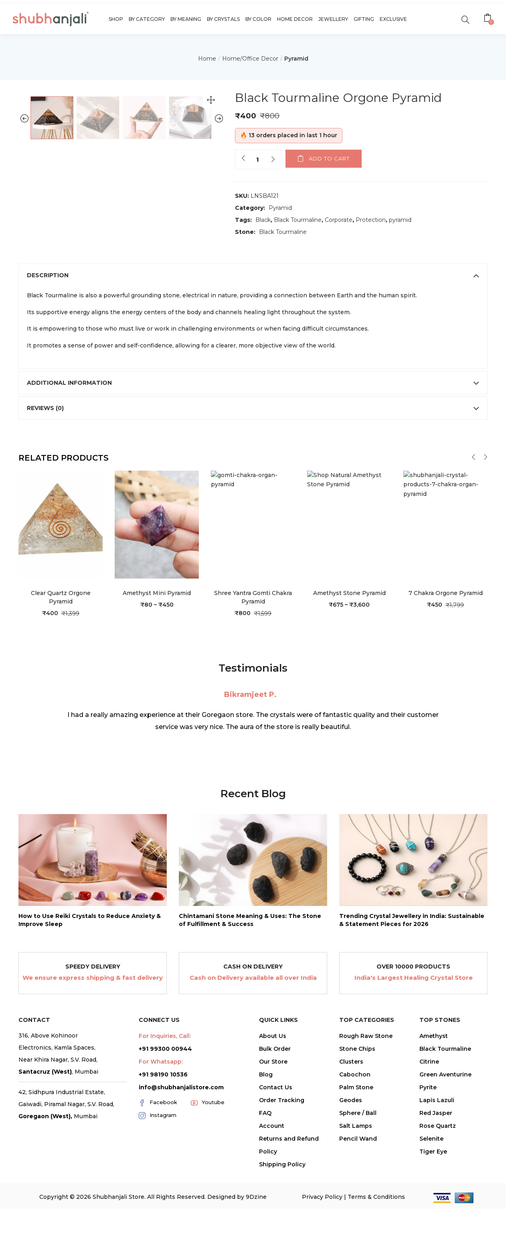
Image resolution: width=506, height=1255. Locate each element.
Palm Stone (356, 1181)
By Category (147, 19)
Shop (116, 19)
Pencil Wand (358, 1233)
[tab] (253, 370)
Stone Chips (357, 1143)
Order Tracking (281, 1194)
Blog (266, 1168)
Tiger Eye (433, 1245)
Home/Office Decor (250, 58)
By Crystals (223, 19)
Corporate (338, 219)
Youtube (208, 1196)
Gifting (364, 19)
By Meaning (185, 19)
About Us (272, 1130)
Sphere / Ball (357, 1207)
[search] (465, 19)
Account (271, 1220)
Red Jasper (435, 1207)
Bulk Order (275, 1143)
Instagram (157, 1209)
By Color (258, 19)
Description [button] (253, 370)
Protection (371, 219)
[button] (489, 19)
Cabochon (354, 1168)
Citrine (429, 1156)
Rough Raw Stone (366, 1130)
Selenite (431, 1233)
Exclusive (393, 19)
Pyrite (428, 1181)
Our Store (273, 1156)
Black (263, 219)
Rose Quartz (437, 1220)
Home (207, 58)
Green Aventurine (445, 1168)
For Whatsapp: (161, 1156)
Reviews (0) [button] (253, 502)
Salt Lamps (355, 1220)
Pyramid (296, 58)
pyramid (400, 219)
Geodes (350, 1194)
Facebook (158, 1196)
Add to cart (329, 158)
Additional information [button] (253, 477)
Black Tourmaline (298, 219)
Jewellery (333, 19)
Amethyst (433, 1130)
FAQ (265, 1207)
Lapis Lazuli (436, 1194)
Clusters (351, 1156)
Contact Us (275, 1181)
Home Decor (295, 19)
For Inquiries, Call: (165, 1130)
